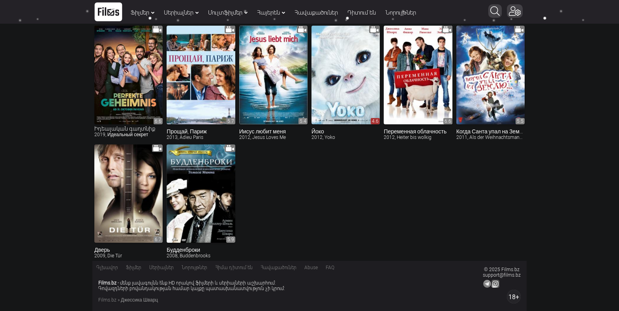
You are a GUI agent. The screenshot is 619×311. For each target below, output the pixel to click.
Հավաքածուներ (316, 12)
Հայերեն (271, 12)
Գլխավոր (107, 267)
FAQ (330, 267)
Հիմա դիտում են (234, 267)
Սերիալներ (181, 12)
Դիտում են (361, 12)
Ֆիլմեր (142, 12)
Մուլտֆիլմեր (228, 12)
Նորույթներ (400, 12)
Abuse (311, 267)
